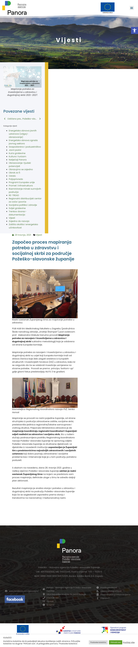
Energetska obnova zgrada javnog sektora (23, 142)
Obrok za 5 (14, 172)
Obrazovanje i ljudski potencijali (20, 164)
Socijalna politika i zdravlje (23, 205)
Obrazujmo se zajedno (21, 169)
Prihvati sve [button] (116, 642)
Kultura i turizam (17, 156)
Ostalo (12, 175)
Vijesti (12, 217)
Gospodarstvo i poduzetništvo (25, 146)
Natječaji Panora (18, 159)
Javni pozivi (15, 150)
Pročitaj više (129, 642)
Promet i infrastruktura (21, 185)
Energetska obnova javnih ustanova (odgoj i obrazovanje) (23, 134)
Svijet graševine (17, 208)
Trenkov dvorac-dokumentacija (18, 213)
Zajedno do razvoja (19, 221)
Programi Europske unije (22, 182)
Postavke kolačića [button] (98, 642)
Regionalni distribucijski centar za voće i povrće (25, 200)
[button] (134, 30)
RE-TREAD (14, 195)
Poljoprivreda (16, 179)
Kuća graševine (17, 153)
